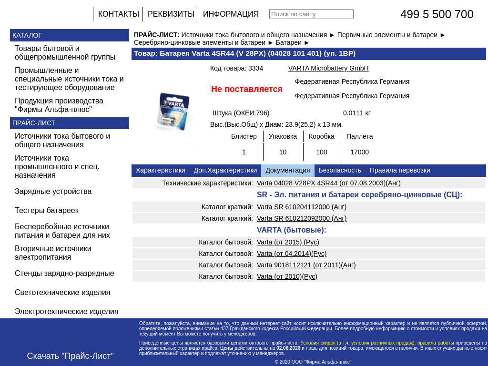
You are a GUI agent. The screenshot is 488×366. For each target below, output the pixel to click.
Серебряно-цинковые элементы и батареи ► (205, 42)
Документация (287, 170)
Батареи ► (293, 42)
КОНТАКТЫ (118, 14)
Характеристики (160, 170)
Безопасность (340, 170)
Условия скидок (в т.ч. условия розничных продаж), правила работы (377, 343)
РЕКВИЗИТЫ (171, 14)
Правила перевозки (400, 170)
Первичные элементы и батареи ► (391, 35)
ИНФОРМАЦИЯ (231, 14)
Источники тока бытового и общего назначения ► (259, 35)
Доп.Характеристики (225, 170)
